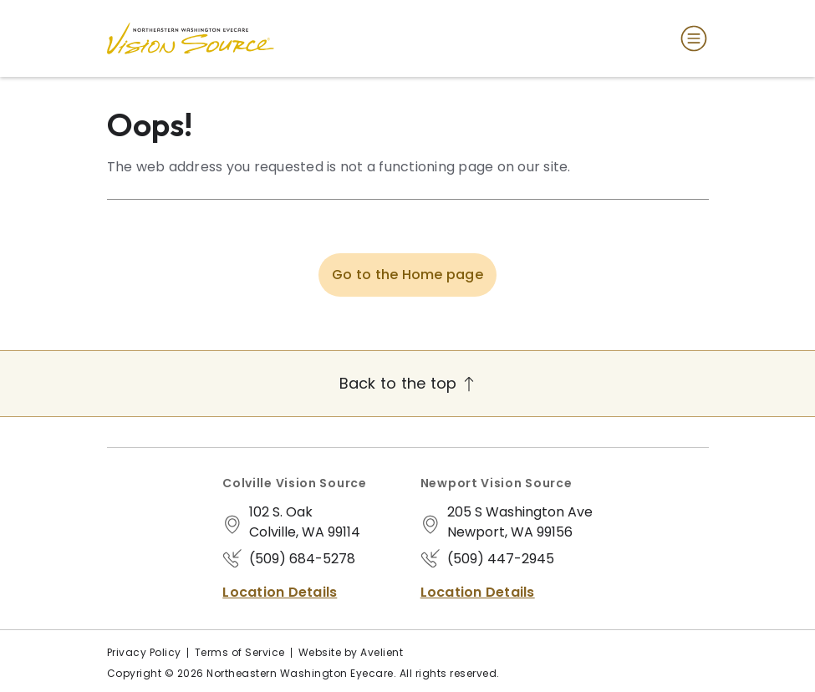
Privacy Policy (144, 652)
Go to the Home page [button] (407, 274)
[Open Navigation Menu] (690, 38)
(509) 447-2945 (500, 558)
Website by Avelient (351, 652)
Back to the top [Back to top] (407, 383)
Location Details (279, 592)
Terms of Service (240, 652)
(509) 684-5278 (302, 558)
